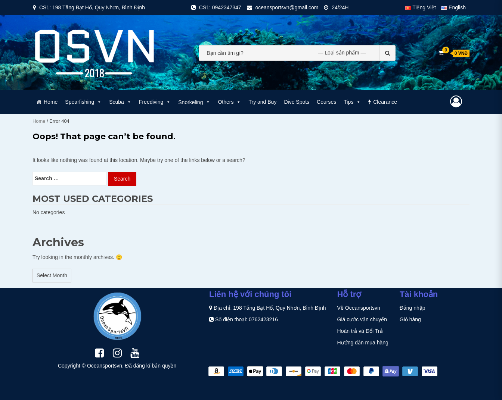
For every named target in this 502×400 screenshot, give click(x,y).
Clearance (385, 102)
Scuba (120, 102)
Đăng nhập (412, 308)
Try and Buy (262, 102)
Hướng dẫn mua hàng (362, 343)
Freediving (155, 102)
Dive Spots (296, 102)
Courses (326, 102)
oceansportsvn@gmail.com (286, 7)
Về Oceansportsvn (358, 308)
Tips (352, 102)
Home (51, 102)
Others (229, 102)
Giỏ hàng (410, 319)
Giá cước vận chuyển (362, 319)
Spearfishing (83, 102)
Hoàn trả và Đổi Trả (360, 331)
